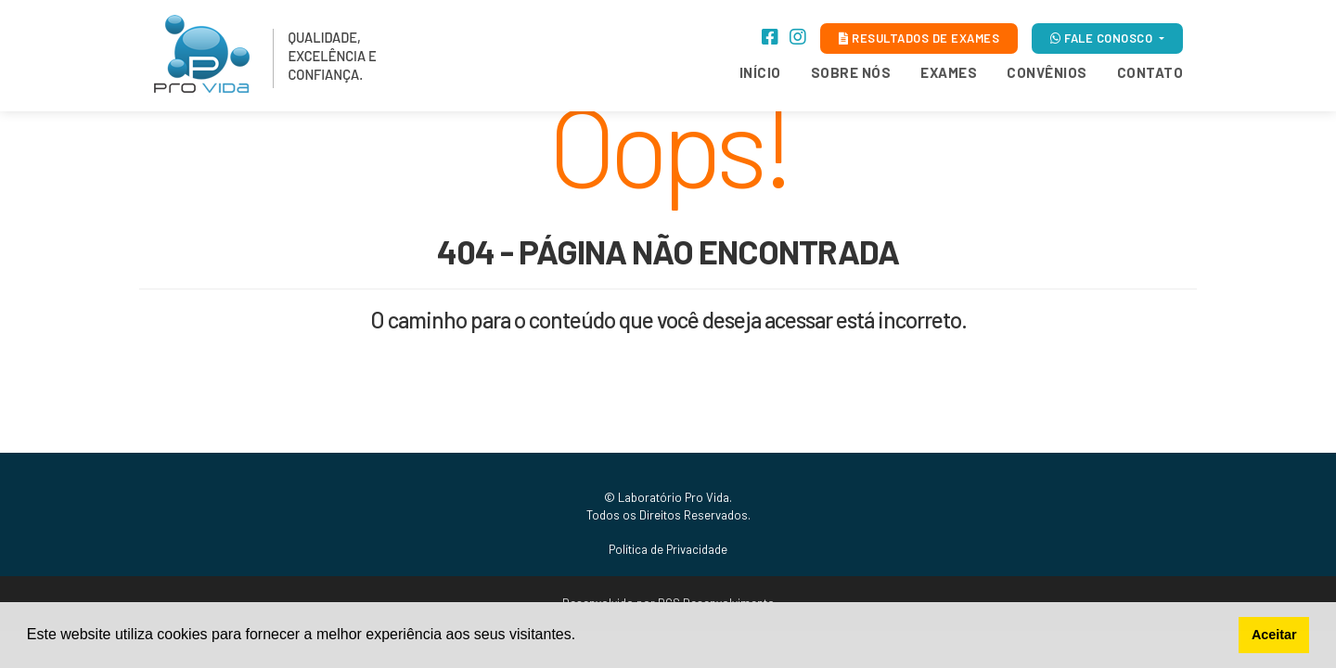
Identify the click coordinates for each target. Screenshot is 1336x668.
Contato (1150, 72)
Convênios (1047, 72)
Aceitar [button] (1274, 634)
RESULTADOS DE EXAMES (919, 38)
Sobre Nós (851, 72)
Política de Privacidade (668, 549)
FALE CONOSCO (1103, 38)
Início (760, 72)
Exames (948, 72)
